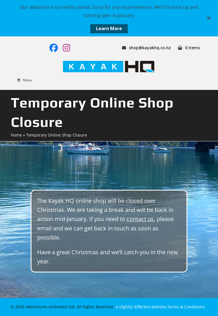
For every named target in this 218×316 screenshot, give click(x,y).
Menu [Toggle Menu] (24, 80)
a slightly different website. (140, 306)
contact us (140, 219)
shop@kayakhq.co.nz (150, 47)
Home (16, 135)
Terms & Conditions (186, 306)
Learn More (109, 28)
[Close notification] (209, 18)
